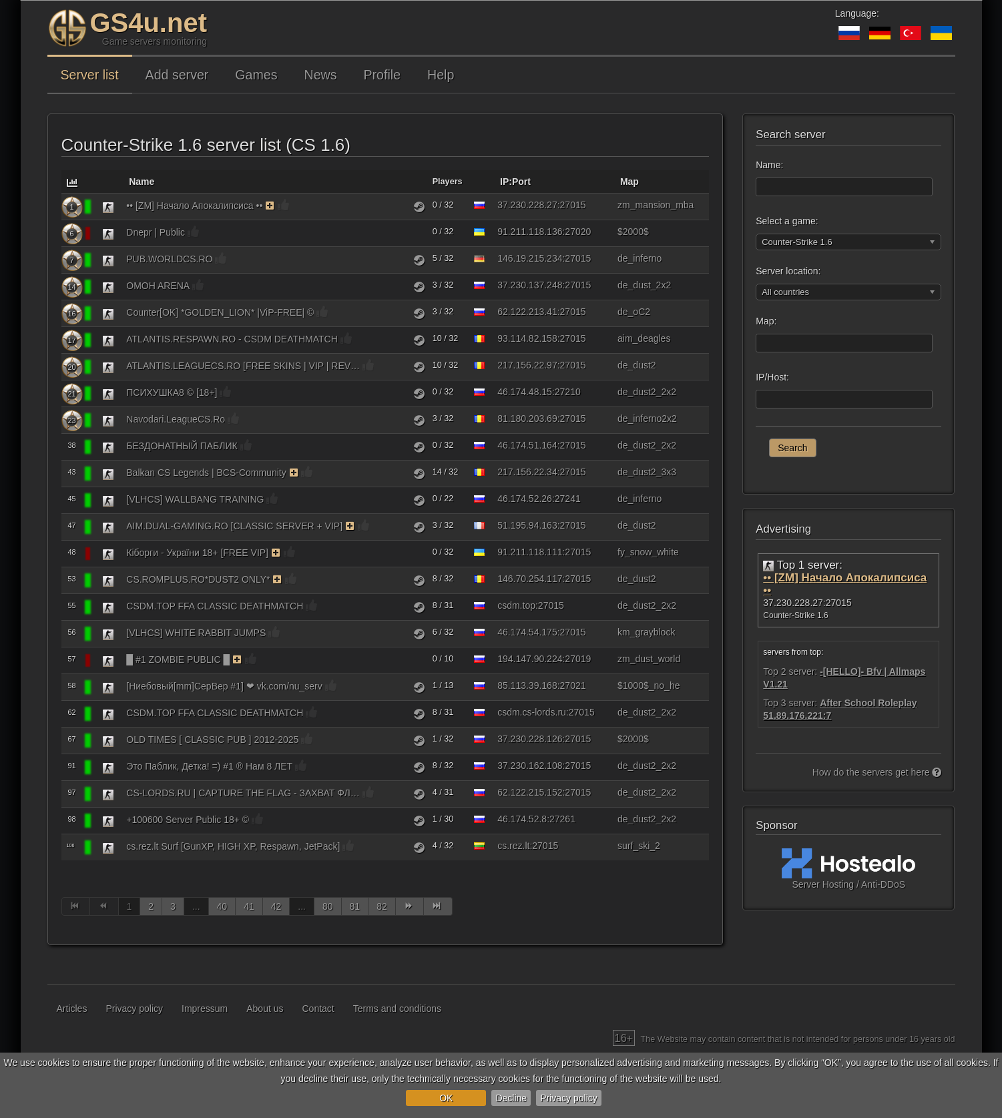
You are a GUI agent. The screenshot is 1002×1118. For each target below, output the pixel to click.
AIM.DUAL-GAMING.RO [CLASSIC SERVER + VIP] (234, 526)
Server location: (788, 271)
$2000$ (633, 231)
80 (327, 906)
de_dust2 (636, 365)
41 (249, 906)
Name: (769, 165)
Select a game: (787, 221)
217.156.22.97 (527, 365)
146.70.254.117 (529, 578)
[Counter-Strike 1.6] (108, 207)
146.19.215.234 (529, 258)
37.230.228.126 (529, 739)
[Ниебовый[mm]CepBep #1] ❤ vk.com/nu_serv (224, 686)
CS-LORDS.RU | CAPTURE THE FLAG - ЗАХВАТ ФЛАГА (243, 793)
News (320, 74)
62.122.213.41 (527, 311)
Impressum (205, 1008)
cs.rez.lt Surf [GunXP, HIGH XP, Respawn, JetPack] (233, 846)
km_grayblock (646, 632)
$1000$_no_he (648, 685)
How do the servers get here (877, 772)
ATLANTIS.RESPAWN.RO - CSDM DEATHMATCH (232, 339)
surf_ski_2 (638, 845)
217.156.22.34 (527, 472)
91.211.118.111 (529, 552)
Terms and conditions (397, 1008)
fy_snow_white (648, 552)
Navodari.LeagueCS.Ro (175, 419)
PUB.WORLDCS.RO (169, 259)
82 (382, 906)
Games (256, 74)
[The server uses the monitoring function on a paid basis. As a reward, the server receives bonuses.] (270, 206)
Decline (511, 1098)
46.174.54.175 (527, 632)
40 (222, 906)
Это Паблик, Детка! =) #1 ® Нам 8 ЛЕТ (209, 766)
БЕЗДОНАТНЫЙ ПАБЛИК (181, 446)
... (196, 906)
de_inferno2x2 (647, 418)
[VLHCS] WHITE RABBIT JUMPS (196, 632)
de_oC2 (633, 311)
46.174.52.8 (522, 819)
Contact (318, 1008)
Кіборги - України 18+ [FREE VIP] (197, 552)
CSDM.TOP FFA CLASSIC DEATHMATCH (214, 606)
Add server (177, 74)
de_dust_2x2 (644, 285)
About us (264, 1008)
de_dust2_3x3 (646, 472)
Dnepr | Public (155, 232)
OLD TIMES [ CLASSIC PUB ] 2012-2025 (212, 739)
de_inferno (639, 258)
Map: (766, 321)
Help (440, 74)
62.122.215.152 (529, 792)
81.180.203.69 (527, 418)
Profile (382, 74)
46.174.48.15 (524, 391)
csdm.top (516, 605)
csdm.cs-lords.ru (531, 712)
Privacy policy (568, 1098)
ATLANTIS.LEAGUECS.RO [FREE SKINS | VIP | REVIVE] (243, 365)
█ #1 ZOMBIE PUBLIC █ (178, 659)
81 (355, 906)
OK (446, 1098)
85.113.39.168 (527, 685)
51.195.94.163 (527, 525)
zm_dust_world (648, 658)
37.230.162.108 (529, 765)
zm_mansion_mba (655, 205)
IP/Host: (772, 377)
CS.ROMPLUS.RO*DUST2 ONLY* (198, 579)
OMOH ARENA (158, 285)
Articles (72, 1008)
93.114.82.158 (527, 338)
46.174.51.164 (527, 445)
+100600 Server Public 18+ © (187, 819)
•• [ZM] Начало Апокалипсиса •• (194, 205)
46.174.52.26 (524, 498)
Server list (90, 74)
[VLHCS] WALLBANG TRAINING (195, 499)
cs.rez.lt (513, 845)
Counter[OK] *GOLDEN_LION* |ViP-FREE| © (220, 312)
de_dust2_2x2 (646, 391)
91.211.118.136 (529, 231)
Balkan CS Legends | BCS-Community (206, 472)
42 (276, 906)
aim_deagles (643, 338)
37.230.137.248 (529, 285)
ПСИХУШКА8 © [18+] (171, 392)
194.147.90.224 (529, 658)
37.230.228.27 (527, 205)
